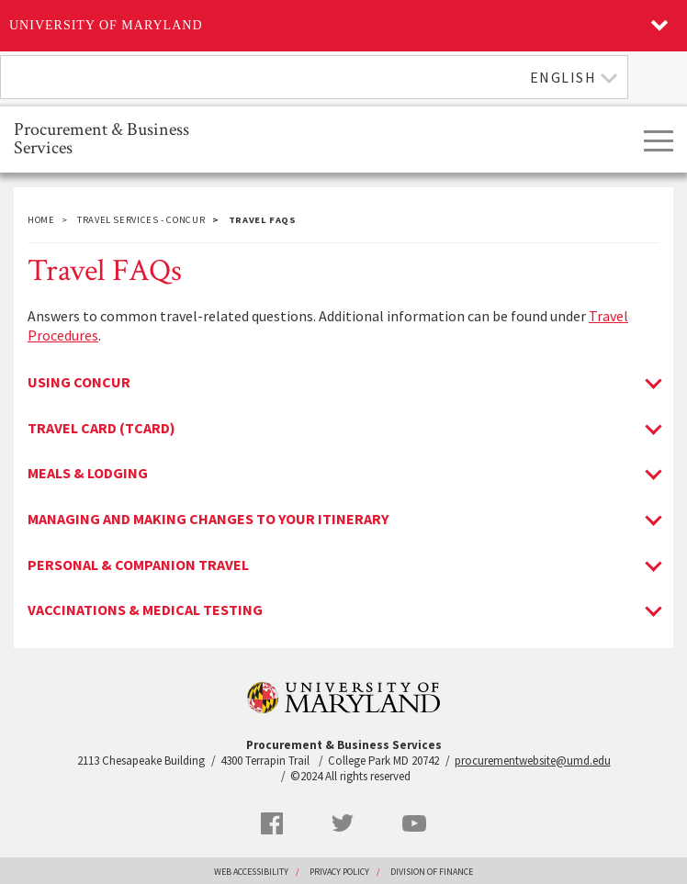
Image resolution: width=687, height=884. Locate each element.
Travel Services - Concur (141, 220)
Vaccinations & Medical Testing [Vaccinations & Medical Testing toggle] (145, 610)
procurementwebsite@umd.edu (533, 760)
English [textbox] (563, 77)
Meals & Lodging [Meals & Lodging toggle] (88, 473)
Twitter (343, 823)
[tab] (343, 383)
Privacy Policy (339, 872)
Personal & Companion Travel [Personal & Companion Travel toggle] (138, 565)
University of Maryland (106, 25)
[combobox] (314, 77)
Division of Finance (431, 872)
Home (41, 220)
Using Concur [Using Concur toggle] (79, 383)
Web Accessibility (251, 872)
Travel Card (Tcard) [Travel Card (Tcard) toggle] (101, 428)
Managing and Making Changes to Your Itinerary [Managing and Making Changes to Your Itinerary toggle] (208, 519)
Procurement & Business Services (101, 137)
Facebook (272, 823)
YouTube (414, 823)
